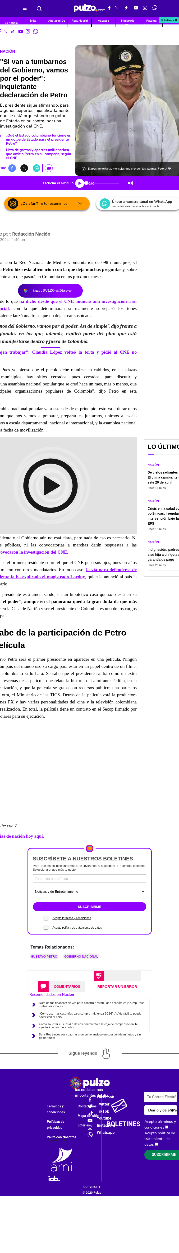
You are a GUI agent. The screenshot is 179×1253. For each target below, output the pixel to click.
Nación (7, 51)
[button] (12, 168)
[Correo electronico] (89, 878)
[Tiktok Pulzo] (126, 8)
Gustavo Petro (44, 956)
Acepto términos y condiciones (71, 918)
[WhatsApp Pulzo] (155, 8)
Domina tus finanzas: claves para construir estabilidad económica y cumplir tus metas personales (91, 1004)
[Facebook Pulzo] (109, 8)
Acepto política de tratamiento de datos (77, 927)
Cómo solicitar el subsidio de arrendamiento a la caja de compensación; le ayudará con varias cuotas (88, 1025)
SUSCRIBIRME (89, 907)
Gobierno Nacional (81, 956)
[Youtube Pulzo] (136, 8)
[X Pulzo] (117, 8)
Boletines (169, 20)
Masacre (103, 21)
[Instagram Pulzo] (145, 8)
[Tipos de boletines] (89, 891)
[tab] (61, 986)
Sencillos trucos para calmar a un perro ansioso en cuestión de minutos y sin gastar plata (90, 1036)
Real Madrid (80, 21)
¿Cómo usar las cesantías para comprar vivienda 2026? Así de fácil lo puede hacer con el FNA (90, 1015)
